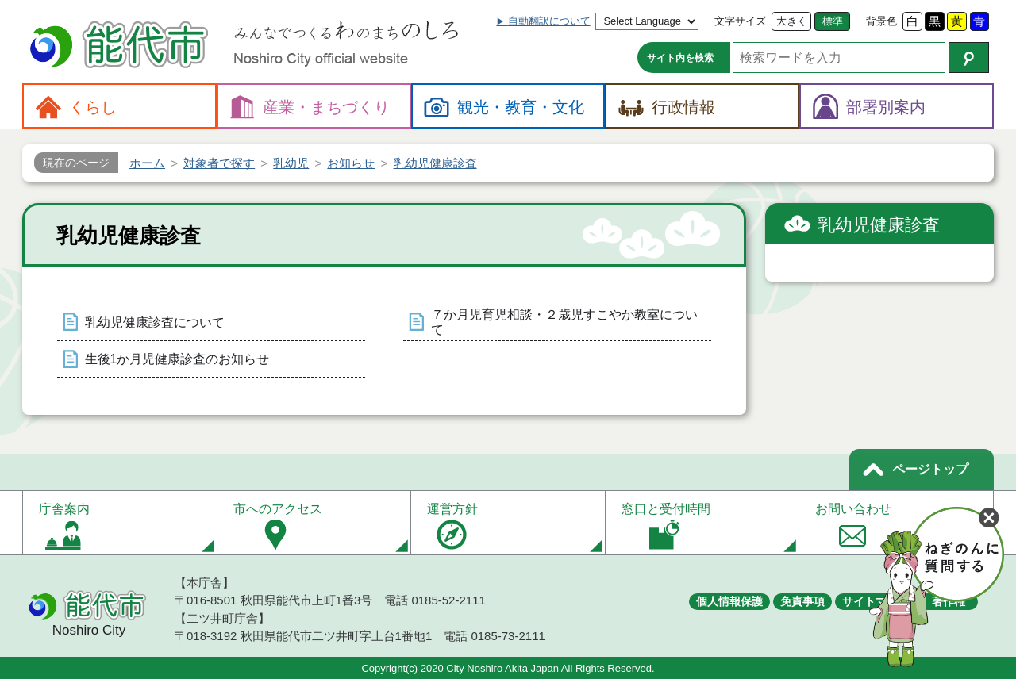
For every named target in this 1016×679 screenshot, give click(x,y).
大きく (791, 21)
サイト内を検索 (680, 57)
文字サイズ (740, 21)
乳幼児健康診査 (879, 225)
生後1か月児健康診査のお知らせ (177, 359)
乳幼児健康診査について (155, 322)
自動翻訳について (549, 21)
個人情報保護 (729, 601)
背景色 (881, 21)
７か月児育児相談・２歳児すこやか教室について (564, 322)
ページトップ (930, 469)
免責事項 (802, 601)
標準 (832, 21)
